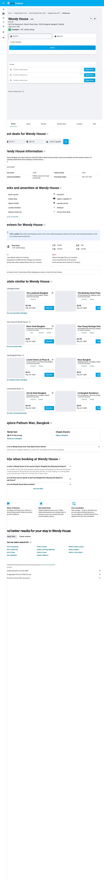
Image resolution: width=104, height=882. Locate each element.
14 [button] (24, 65)
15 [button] (29, 65)
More (12, 161)
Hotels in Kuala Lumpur (78, 799)
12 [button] (49, 60)
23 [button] (34, 70)
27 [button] (19, 75)
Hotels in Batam (76, 802)
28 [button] (24, 75)
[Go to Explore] (3, 26)
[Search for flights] (3, 9)
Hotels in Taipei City (17, 802)
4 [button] (43, 55)
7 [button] (24, 60)
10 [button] (39, 60)
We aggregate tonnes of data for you (56, 827)
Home (16, 13)
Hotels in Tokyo (16, 805)
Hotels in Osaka (46, 799)
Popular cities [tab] (17, 789)
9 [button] (84, 60)
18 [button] (44, 65)
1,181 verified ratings (33, 30)
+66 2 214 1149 (20, 27)
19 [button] (49, 65)
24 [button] (39, 70)
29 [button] (29, 75)
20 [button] (19, 70)
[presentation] (29, 91)
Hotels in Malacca (47, 808)
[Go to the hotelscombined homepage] (15, 3)
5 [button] (48, 55)
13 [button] (19, 65)
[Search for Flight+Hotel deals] (3, 22)
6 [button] (19, 60)
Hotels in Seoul (46, 805)
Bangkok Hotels (58, 13)
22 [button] (29, 70)
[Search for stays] (3, 14)
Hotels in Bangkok (17, 808)
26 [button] (49, 70)
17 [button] (39, 65)
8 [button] (29, 60)
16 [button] (34, 65)
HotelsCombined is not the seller (56, 823)
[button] (3, 3)
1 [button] (29, 55)
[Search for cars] (3, 18)
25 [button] (44, 70)
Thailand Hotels (24, 13)
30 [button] (34, 75)
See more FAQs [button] (42, 739)
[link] (23, 375)
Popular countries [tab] (31, 789)
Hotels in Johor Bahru (78, 805)
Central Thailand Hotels (41, 13)
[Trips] (3, 32)
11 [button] (44, 60)
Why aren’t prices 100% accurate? (56, 831)
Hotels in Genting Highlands (50, 802)
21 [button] (24, 70)
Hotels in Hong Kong (17, 799)
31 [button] (39, 75)
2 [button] (84, 55)
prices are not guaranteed (54, 817)
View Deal (55, 308)
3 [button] (38, 55)
